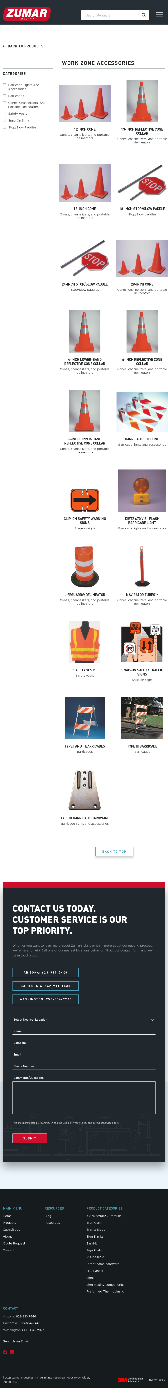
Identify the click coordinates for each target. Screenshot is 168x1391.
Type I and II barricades (85, 746)
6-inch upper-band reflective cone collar (84, 441)
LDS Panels (94, 1273)
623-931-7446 (26, 1319)
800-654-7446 (30, 1326)
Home (7, 1218)
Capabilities (11, 1232)
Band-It (91, 1246)
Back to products (23, 46)
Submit (29, 1141)
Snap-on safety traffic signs (142, 672)
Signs (90, 1280)
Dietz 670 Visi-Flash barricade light (142, 520)
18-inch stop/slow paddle (142, 208)
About (7, 1239)
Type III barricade (142, 746)
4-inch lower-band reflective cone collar (84, 361)
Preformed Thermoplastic (105, 1294)
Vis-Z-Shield (95, 1260)
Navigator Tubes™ (142, 594)
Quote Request (14, 1246)
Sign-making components (105, 1287)
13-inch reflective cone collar (142, 131)
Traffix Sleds (95, 1232)
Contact (8, 1253)
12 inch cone (85, 129)
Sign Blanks (94, 1239)
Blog (48, 1218)
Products (9, 1225)
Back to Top (115, 851)
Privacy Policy (156, 1382)
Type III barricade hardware (84, 818)
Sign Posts (94, 1253)
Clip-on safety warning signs (85, 520)
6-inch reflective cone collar (142, 361)
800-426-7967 (33, 1333)
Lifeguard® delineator (85, 594)
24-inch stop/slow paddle (85, 284)
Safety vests (84, 670)
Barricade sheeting (142, 439)
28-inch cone (142, 284)
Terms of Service (102, 1126)
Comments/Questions (28, 1080)
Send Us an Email (16, 1344)
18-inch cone (85, 208)
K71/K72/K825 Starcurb (103, 1218)
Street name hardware (102, 1266)
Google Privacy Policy (75, 1126)
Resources (52, 1225)
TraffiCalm (94, 1225)
